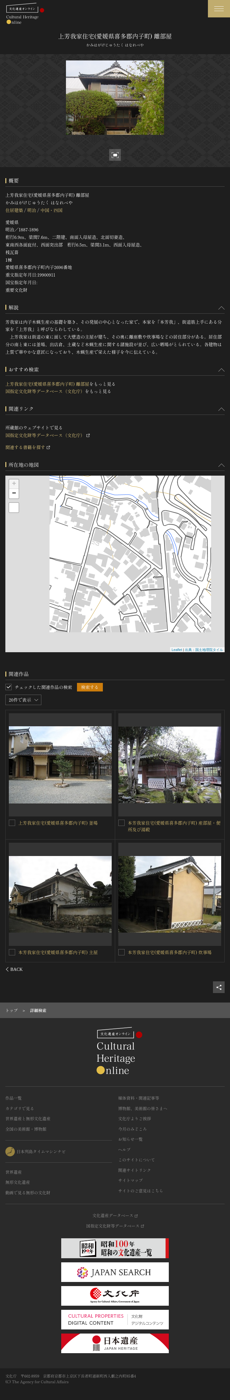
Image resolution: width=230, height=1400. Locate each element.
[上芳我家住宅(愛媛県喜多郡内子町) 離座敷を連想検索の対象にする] (12, 822)
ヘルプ (124, 1150)
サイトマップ (130, 1180)
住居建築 (14, 210)
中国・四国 (51, 210)
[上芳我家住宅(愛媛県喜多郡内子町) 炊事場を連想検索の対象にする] (121, 952)
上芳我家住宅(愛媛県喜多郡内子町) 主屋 (167, 823)
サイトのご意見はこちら (140, 1191)
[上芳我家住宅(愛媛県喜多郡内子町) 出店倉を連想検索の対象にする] (12, 952)
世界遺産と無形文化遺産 (27, 1119)
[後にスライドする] (216, 969)
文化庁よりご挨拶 (134, 1119)
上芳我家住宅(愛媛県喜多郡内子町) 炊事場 (170, 952)
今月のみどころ (132, 1129)
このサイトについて (136, 1160)
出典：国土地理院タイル (204, 650)
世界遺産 (13, 1172)
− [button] (14, 493)
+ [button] (14, 484)
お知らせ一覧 (130, 1139)
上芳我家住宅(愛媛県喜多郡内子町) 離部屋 (47, 384)
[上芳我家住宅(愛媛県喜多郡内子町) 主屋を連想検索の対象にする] (121, 823)
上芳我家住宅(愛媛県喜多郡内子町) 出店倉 (61, 952)
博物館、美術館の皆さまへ (143, 1108)
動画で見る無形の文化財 (27, 1193)
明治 (31, 210)
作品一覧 (13, 1098)
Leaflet (177, 650)
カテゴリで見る (19, 1108)
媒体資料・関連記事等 (138, 1098)
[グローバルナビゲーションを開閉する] (219, 8)
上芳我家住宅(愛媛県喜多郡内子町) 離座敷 (61, 822)
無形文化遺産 (17, 1182)
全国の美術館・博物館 (25, 1129)
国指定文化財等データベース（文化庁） (45, 391)
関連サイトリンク (134, 1170)
